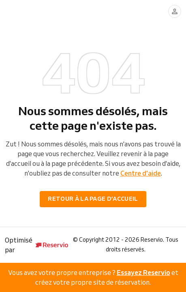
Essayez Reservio (143, 272)
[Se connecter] (174, 11)
